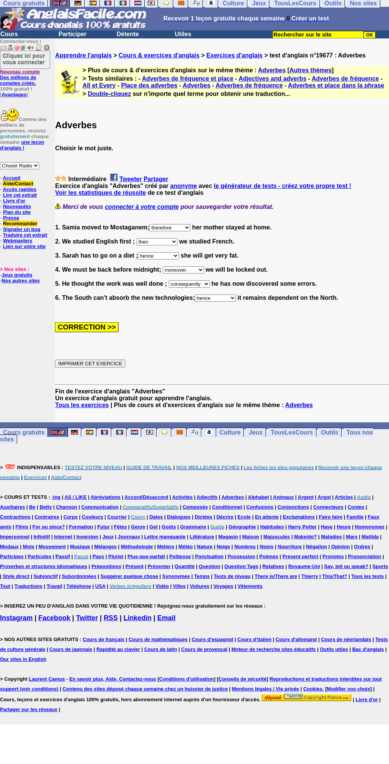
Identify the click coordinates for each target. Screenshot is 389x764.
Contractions (15, 517)
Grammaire (193, 527)
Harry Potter (302, 527)
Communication (100, 507)
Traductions (28, 586)
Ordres (362, 546)
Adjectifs (207, 497)
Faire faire (330, 517)
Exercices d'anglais (234, 55)
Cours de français (104, 639)
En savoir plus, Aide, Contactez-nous (112, 679)
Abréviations (106, 497)
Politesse (180, 556)
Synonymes (176, 576)
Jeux (255, 432)
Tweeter (130, 179)
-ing (55, 497)
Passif (62, 556)
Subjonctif (45, 576)
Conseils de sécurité (242, 679)
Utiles (183, 34)
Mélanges (105, 546)
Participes (12, 556)
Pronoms (333, 556)
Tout (5, 586)
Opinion (340, 546)
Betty (46, 507)
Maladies (331, 537)
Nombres (245, 546)
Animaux (283, 497)
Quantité (185, 566)
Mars (351, 537)
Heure (344, 527)
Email (166, 618)
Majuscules (276, 537)
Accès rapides (19, 189)
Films (22, 527)
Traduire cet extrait (25, 235)
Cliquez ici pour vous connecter (24, 58)
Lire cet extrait (20, 195)
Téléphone (78, 586)
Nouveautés (17, 206)
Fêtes (120, 527)
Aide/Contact (18, 183)
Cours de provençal (204, 649)
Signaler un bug (21, 229)
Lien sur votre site (24, 246)
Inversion (87, 537)
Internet (63, 537)
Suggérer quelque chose (129, 576)
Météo (186, 546)
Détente (128, 34)
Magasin (228, 537)
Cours (9, 34)
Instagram (16, 618)
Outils (329, 432)
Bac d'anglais (368, 649)
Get (153, 527)
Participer (73, 34)
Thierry (309, 576)
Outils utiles (334, 649)
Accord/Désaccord (146, 497)
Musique (80, 546)
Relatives (273, 566)
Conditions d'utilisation (186, 679)
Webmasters (17, 241)
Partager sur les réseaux (28, 709)
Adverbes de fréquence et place (187, 78)
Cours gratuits (23, 432)
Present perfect (300, 556)
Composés (195, 507)
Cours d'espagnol (212, 639)
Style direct (16, 576)
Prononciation (364, 556)
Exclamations (299, 517)
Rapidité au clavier (118, 649)
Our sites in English (23, 659)
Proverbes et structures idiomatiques (43, 566)
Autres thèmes (310, 70)
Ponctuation (209, 556)
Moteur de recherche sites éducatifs (273, 649)
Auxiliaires (12, 507)
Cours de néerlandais (346, 639)
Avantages (14, 94)
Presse (11, 218)
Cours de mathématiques (157, 639)
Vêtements (249, 586)
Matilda (370, 537)
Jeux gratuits (17, 275)
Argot (324, 497)
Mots (28, 546)
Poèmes (268, 556)
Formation (81, 527)
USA (100, 586)
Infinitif (41, 537)
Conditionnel (227, 507)
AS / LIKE (76, 497)
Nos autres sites (21, 280)
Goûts (169, 527)
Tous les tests (367, 576)
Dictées (203, 517)
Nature (204, 546)
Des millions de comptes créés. (20, 77)
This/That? (334, 576)
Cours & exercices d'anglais (159, 55)
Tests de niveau (232, 576)
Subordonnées (79, 576)
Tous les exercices (82, 405)
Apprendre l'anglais (83, 55)
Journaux (129, 537)
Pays (98, 556)
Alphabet (258, 497)
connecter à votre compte (142, 207)
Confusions (260, 507)
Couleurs (92, 517)
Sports (380, 566)
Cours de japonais (70, 649)
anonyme (183, 186)
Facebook (54, 618)
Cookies (313, 689)
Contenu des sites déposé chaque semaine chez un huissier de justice (145, 689)
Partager (156, 179)
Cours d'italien (254, 639)
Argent (306, 497)
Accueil (11, 178)
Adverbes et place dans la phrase (336, 85)
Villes (179, 586)
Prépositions (107, 566)
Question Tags (241, 566)
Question (209, 566)
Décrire (225, 517)
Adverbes (272, 70)
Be (32, 507)
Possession (241, 556)
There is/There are (276, 576)
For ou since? (48, 527)
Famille (355, 517)
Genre (138, 527)
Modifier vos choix (348, 689)
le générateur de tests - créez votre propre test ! (282, 186)
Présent (134, 566)
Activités (182, 497)
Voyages (223, 586)
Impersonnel (14, 537)
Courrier (117, 517)
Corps (70, 517)
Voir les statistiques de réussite (100, 192)
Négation (316, 546)
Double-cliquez (109, 94)
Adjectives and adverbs (273, 78)
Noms (267, 546)
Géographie (242, 527)
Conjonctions (293, 507)
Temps (202, 576)
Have (326, 527)
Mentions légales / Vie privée (265, 689)
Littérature (202, 537)
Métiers (165, 546)
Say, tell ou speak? (346, 566)
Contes (356, 507)
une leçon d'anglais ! (22, 145)
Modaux (9, 546)
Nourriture (290, 546)
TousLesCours (292, 432)
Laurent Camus (47, 679)
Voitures (199, 586)
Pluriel (115, 556)
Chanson (66, 507)
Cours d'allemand (296, 639)
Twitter (87, 618)
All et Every (98, 85)
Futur (103, 527)
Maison (250, 537)
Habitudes (272, 527)
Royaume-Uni (304, 566)
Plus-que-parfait (146, 556)
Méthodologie (137, 546)
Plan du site (17, 212)
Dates (156, 517)
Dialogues (179, 517)
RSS (111, 618)
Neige (223, 546)
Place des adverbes (149, 85)
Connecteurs (328, 507)
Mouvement (52, 546)
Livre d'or (14, 201)
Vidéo (162, 586)
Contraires (47, 517)
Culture (229, 432)
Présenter (159, 566)
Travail (54, 586)
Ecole (244, 517)
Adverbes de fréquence (345, 78)
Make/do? (305, 537)
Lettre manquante (165, 537)
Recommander (20, 223)
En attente (267, 517)
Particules (39, 556)
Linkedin (137, 618)
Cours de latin (160, 649)
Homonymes (369, 527)
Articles (344, 497)
